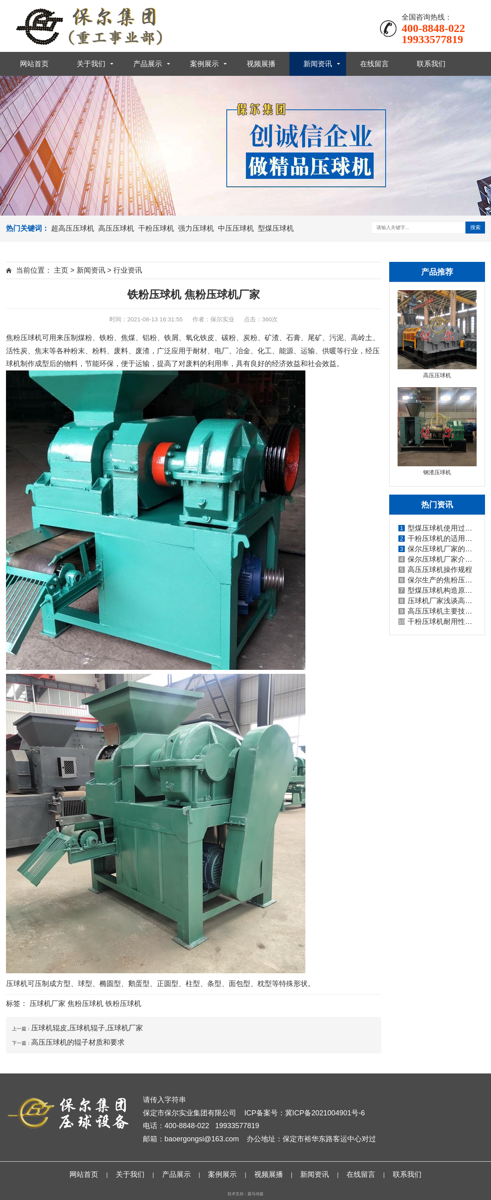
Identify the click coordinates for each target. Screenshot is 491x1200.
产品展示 (147, 64)
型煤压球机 (276, 228)
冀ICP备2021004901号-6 (325, 1113)
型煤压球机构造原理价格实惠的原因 (437, 590)
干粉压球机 (156, 228)
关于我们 (91, 64)
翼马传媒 (255, 1194)
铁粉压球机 (123, 1004)
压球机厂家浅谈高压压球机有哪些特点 (437, 601)
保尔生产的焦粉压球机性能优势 (437, 580)
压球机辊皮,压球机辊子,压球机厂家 (87, 1028)
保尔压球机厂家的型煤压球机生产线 (437, 549)
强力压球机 (196, 228)
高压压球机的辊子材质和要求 (78, 1042)
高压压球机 (116, 228)
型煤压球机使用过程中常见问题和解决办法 (437, 528)
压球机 (17, 984)
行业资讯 (127, 270)
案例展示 (204, 64)
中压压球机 (236, 228)
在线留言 (374, 64)
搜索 (475, 227)
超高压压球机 (72, 228)
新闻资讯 (317, 64)
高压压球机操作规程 (435, 570)
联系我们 (431, 64)
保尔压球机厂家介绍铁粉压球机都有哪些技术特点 (437, 559)
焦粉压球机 (24, 338)
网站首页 (34, 64)
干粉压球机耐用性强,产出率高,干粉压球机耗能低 (437, 622)
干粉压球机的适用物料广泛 (437, 539)
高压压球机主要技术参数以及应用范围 (437, 611)
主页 (61, 270)
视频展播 (261, 64)
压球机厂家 (47, 1004)
